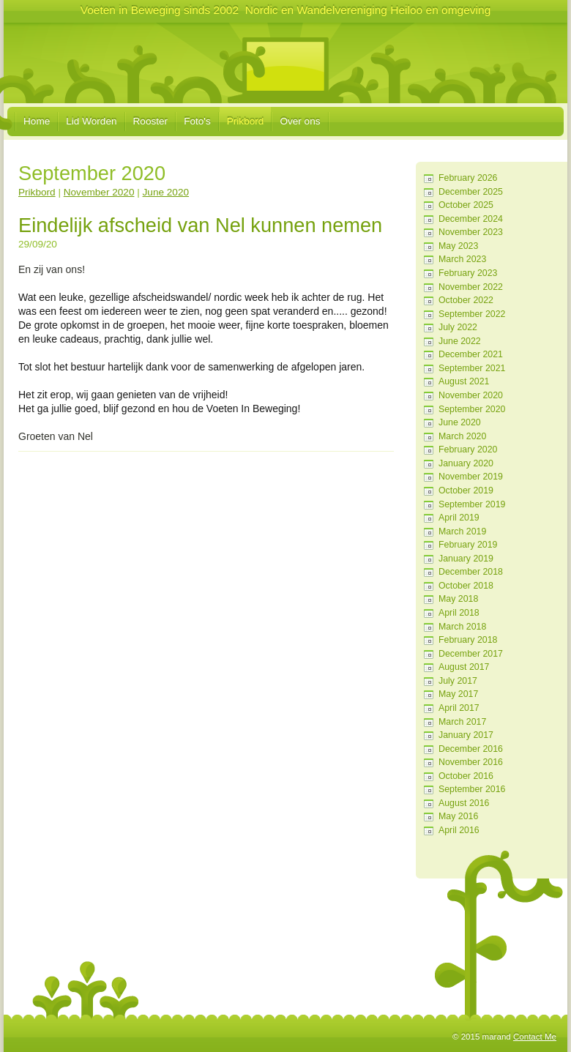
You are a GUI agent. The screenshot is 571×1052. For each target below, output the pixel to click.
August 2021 (463, 381)
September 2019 (471, 504)
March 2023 (462, 259)
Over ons (300, 121)
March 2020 (462, 436)
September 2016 (471, 789)
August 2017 (463, 667)
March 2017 (462, 722)
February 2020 (467, 449)
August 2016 (463, 803)
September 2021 (471, 368)
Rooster (150, 121)
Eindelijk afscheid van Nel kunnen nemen (200, 225)
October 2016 (465, 776)
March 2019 (462, 531)
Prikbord (245, 121)
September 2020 (471, 409)
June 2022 (459, 341)
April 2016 (458, 830)
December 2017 (470, 654)
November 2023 (470, 232)
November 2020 (470, 395)
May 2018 (458, 599)
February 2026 (467, 178)
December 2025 (470, 192)
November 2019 (470, 476)
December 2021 (470, 354)
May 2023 (458, 246)
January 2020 (465, 463)
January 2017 (465, 735)
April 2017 (458, 708)
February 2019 (467, 545)
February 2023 (467, 273)
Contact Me (534, 1036)
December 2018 (470, 572)
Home (36, 121)
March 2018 (462, 627)
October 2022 (465, 300)
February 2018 (467, 640)
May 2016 (458, 816)
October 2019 (465, 490)
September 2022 (471, 314)
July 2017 (457, 681)
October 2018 (465, 586)
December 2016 (470, 749)
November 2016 (470, 762)
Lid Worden (91, 121)
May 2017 (458, 694)
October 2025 (465, 205)
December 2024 (470, 219)
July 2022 (457, 327)
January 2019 (465, 558)
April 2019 (458, 517)
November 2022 (470, 287)
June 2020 (459, 422)
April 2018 (458, 613)
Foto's (197, 121)
